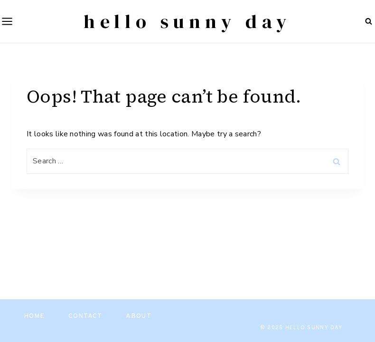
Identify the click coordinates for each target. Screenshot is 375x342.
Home (34, 316)
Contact (85, 316)
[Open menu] (6, 21)
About (138, 316)
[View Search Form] (368, 21)
